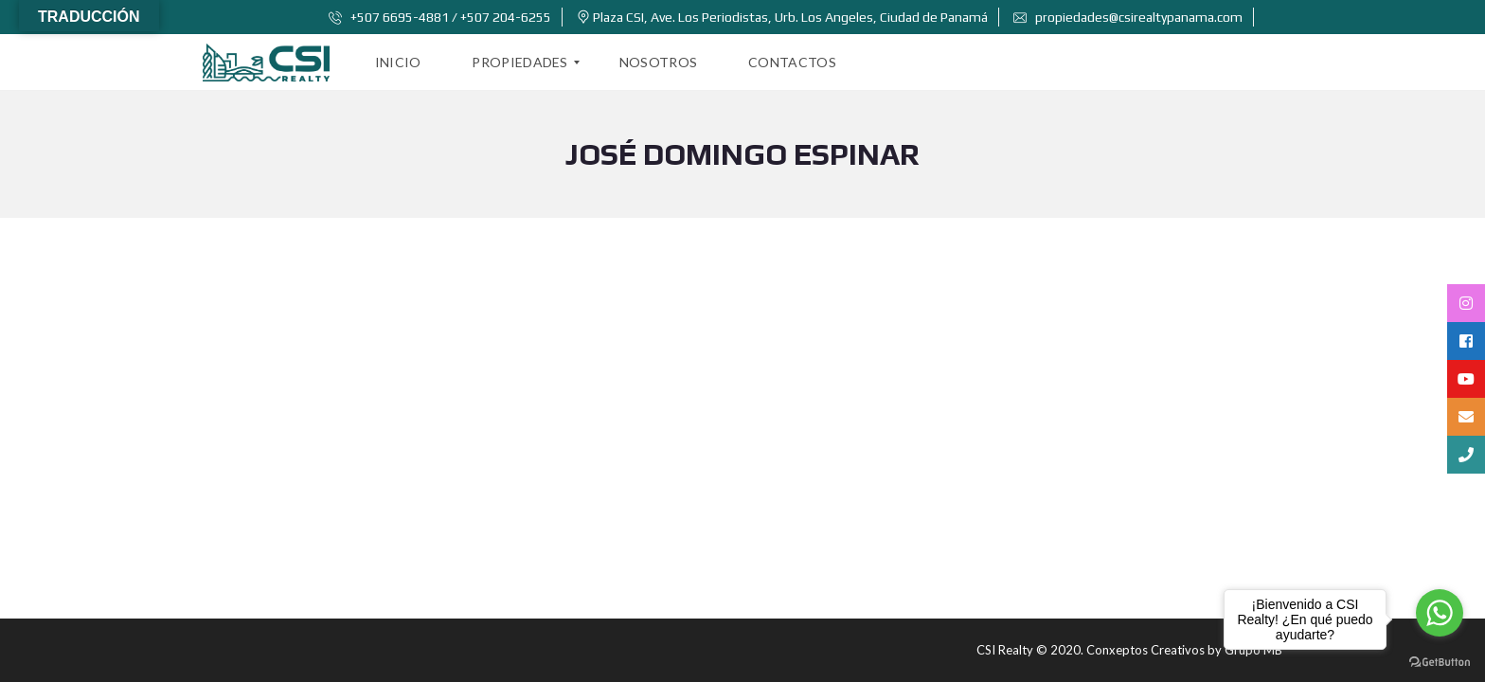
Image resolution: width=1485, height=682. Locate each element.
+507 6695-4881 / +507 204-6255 (440, 17)
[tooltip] (1466, 303)
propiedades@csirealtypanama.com (1128, 17)
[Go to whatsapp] (1439, 613)
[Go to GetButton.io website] (1439, 662)
